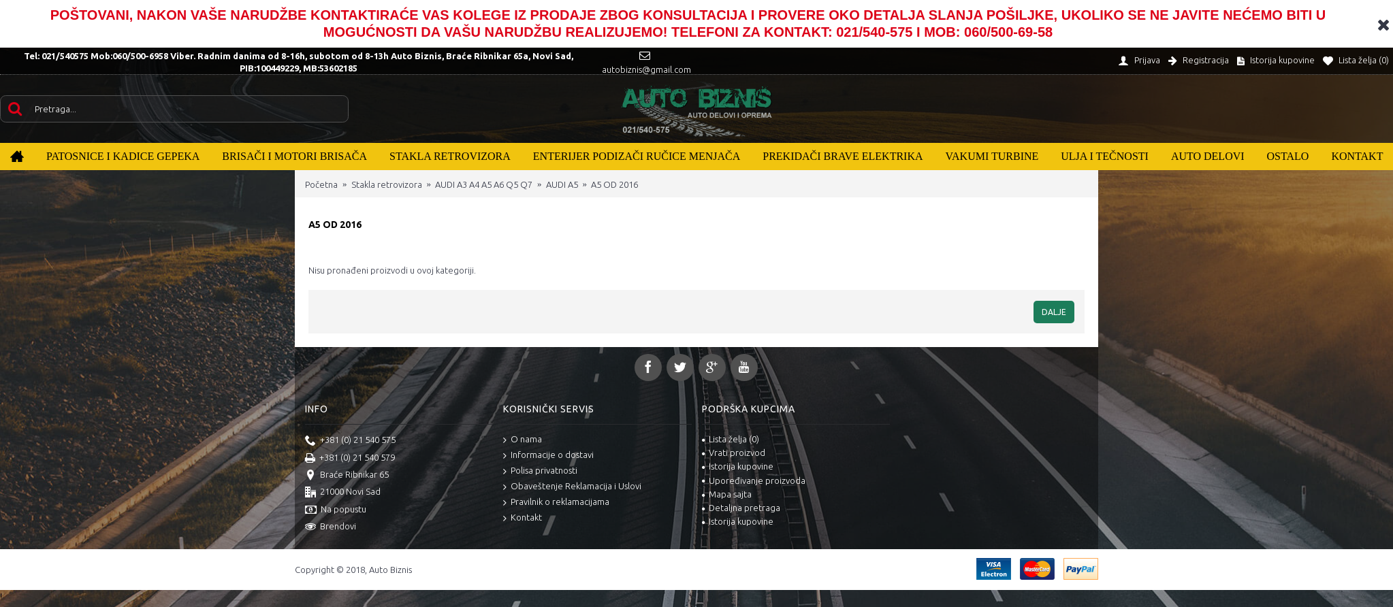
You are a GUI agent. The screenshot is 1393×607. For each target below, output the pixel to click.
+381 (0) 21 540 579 (350, 459)
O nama (522, 440)
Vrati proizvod (733, 452)
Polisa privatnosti (540, 471)
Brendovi (330, 527)
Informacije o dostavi (548, 455)
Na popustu (335, 510)
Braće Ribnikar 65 (347, 476)
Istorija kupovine (737, 466)
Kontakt (522, 518)
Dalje (1054, 312)
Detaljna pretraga (741, 507)
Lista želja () (730, 439)
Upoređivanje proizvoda (753, 480)
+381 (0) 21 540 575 (350, 441)
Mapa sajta (727, 494)
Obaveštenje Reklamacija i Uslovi (572, 487)
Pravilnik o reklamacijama (556, 502)
